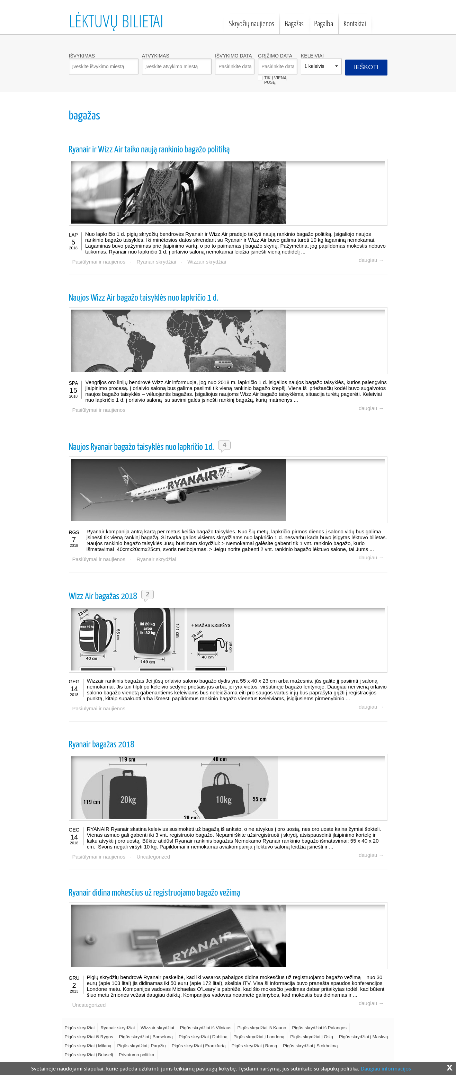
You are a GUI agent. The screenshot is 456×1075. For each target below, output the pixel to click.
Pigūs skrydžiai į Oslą (311, 1036)
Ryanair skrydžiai (156, 262)
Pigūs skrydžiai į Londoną (258, 1036)
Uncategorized (153, 857)
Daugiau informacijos (386, 1068)
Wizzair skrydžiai (206, 262)
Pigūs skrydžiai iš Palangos (319, 1027)
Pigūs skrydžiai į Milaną (88, 1045)
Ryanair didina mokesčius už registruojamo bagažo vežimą (154, 893)
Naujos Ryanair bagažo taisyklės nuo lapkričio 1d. (141, 447)
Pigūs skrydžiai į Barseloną (146, 1036)
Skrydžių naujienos (251, 23)
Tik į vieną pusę (275, 78)
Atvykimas (155, 56)
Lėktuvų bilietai (116, 21)
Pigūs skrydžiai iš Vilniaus (206, 1027)
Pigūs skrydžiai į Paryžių (141, 1045)
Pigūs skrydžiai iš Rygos (89, 1036)
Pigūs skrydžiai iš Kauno (262, 1027)
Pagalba (323, 23)
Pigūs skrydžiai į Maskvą (363, 1036)
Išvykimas (82, 56)
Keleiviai (312, 56)
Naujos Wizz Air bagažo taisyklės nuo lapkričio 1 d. (143, 298)
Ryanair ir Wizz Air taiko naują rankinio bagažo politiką (149, 149)
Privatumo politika (136, 1054)
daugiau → (371, 260)
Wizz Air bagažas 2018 (103, 596)
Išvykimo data (233, 56)
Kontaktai (354, 23)
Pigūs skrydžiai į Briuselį (89, 1054)
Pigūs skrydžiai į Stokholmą (310, 1045)
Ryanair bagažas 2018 (102, 744)
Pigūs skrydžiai (80, 1027)
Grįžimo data (275, 56)
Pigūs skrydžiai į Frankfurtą (199, 1045)
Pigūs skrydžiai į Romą (254, 1045)
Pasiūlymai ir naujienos (98, 262)
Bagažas (294, 23)
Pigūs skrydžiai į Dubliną (203, 1036)
